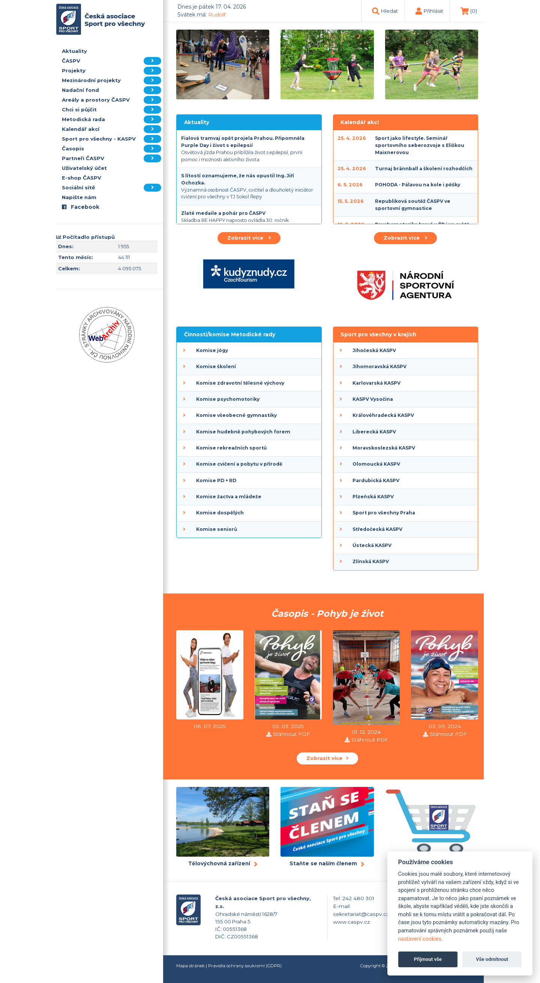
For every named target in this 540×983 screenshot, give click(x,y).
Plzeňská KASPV (373, 496)
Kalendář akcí (111, 129)
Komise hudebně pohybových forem (243, 432)
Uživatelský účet (84, 168)
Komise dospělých (220, 512)
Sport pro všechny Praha (383, 512)
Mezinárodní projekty (111, 80)
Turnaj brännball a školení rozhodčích (423, 168)
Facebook (80, 207)
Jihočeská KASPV (374, 350)
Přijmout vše (428, 959)
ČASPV (111, 61)
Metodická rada (111, 119)
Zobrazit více (249, 238)
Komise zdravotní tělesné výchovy (240, 383)
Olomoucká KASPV (376, 464)
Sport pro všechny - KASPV (111, 139)
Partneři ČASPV (111, 158)
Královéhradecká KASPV (383, 415)
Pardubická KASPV (375, 480)
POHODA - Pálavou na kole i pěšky (417, 184)
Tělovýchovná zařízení (219, 863)
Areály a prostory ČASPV (111, 100)
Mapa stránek (190, 965)
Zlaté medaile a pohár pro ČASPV (223, 213)
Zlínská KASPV (370, 561)
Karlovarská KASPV (376, 383)
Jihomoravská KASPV (379, 366)
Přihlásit (433, 11)
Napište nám (79, 197)
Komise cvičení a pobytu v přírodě (239, 464)
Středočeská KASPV (377, 529)
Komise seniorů (216, 529)
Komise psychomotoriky (228, 399)
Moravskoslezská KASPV (383, 448)
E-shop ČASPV (81, 178)
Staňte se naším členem (323, 863)
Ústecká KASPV (372, 545)
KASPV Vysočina (372, 399)
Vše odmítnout (492, 959)
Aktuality (74, 51)
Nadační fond (111, 90)
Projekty (111, 71)
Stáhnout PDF (291, 734)
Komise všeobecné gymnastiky (236, 415)
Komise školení (216, 366)
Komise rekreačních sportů (231, 448)
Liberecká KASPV (374, 432)
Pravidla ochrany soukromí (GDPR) (245, 965)
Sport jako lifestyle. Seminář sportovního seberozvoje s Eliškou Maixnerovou (419, 145)
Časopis (111, 149)
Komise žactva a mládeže (228, 496)
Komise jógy (212, 350)
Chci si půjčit (111, 110)
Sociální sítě (111, 188)
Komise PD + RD (216, 480)
